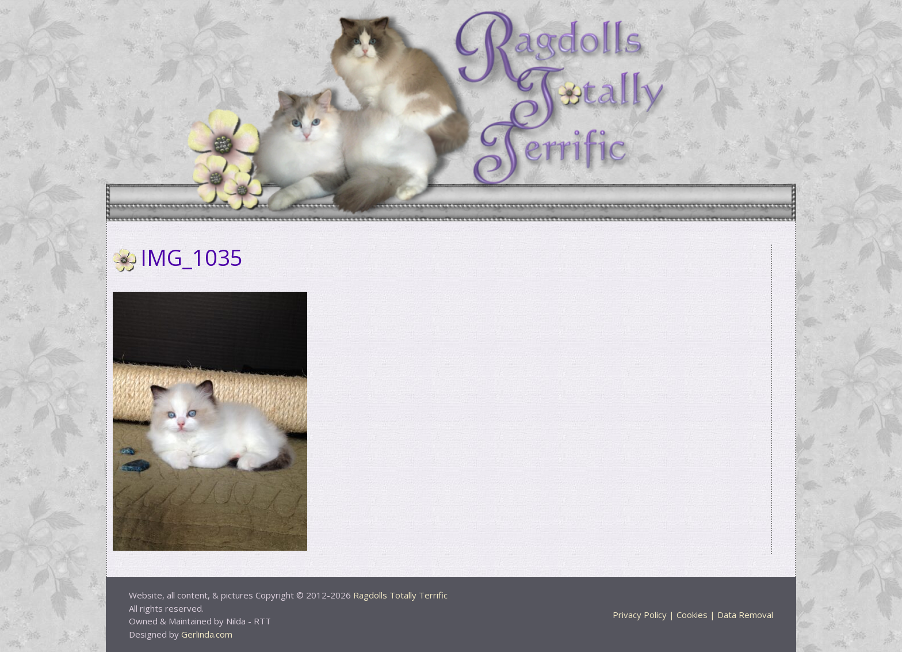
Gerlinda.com (206, 634)
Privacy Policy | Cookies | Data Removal (693, 614)
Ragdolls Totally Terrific (400, 595)
